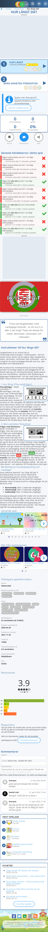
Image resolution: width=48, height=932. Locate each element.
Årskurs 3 (7, 593)
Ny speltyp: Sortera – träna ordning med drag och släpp (25, 882)
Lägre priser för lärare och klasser (22, 870)
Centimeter (28, 607)
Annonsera (36, 923)
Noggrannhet (33, 130)
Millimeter (7, 610)
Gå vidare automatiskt (16, 896)
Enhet (35, 604)
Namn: (4, 755)
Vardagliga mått (10, 613)
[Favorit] (9, 137)
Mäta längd (8, 604)
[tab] (9, 537)
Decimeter (15, 607)
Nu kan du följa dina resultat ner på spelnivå (23, 890)
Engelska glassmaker (22, 844)
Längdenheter (7, 529)
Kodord (15, 828)
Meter (5, 607)
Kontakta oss (20, 924)
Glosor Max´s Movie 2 (11, 563)
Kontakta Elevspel (29, 740)
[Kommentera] (24, 137)
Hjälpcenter (8, 924)
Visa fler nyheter (24, 904)
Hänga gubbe (18, 821)
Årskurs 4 (19, 593)
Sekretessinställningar (31, 926)
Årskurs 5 (31, 593)
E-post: (4, 760)
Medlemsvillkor (16, 926)
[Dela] (38, 137)
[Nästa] (43, 523)
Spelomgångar (15, 122)
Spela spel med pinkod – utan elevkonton (25, 876)
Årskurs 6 (7, 596)
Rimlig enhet (21, 610)
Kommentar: (6, 766)
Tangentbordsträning (22, 852)
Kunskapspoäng (15, 130)
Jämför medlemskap (18, 108)
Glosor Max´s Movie (34, 563)
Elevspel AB (25, 923)
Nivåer (32, 122)
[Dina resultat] (26, 4)
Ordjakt (15, 836)
